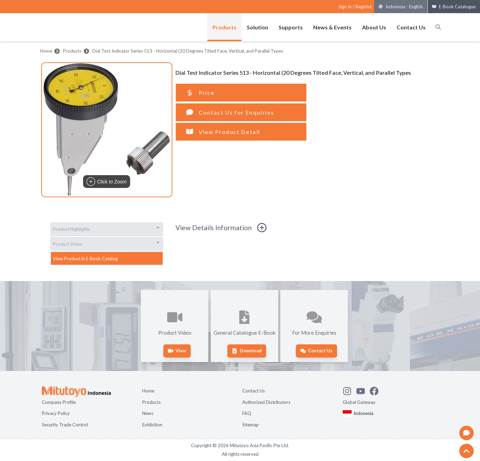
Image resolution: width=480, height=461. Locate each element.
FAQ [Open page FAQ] (246, 413)
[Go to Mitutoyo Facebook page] (376, 390)
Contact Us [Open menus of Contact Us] (411, 27)
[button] (107, 130)
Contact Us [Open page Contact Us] (253, 391)
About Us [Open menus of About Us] (374, 27)
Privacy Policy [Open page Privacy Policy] (56, 413)
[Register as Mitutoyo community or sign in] (355, 6)
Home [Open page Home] (148, 391)
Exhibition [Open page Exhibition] (152, 424)
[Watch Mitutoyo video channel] (363, 390)
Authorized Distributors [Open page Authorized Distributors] (266, 402)
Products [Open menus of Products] (224, 27)
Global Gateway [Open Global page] (359, 402)
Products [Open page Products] (151, 402)
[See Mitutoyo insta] (349, 390)
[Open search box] (438, 27)
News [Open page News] (147, 413)
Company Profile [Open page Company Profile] (59, 402)
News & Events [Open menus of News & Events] (332, 27)
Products (72, 51)
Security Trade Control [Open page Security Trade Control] (65, 424)
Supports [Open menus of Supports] (291, 27)
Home (46, 51)
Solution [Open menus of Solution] (257, 27)
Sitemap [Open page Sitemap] (250, 424)
